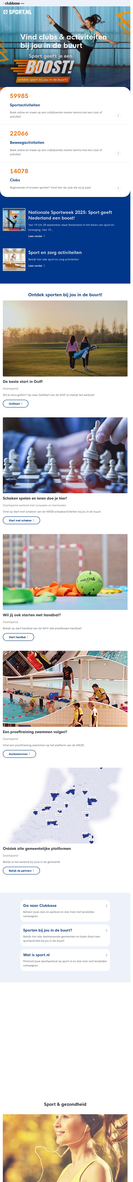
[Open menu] (125, 12)
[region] (65, 1038)
